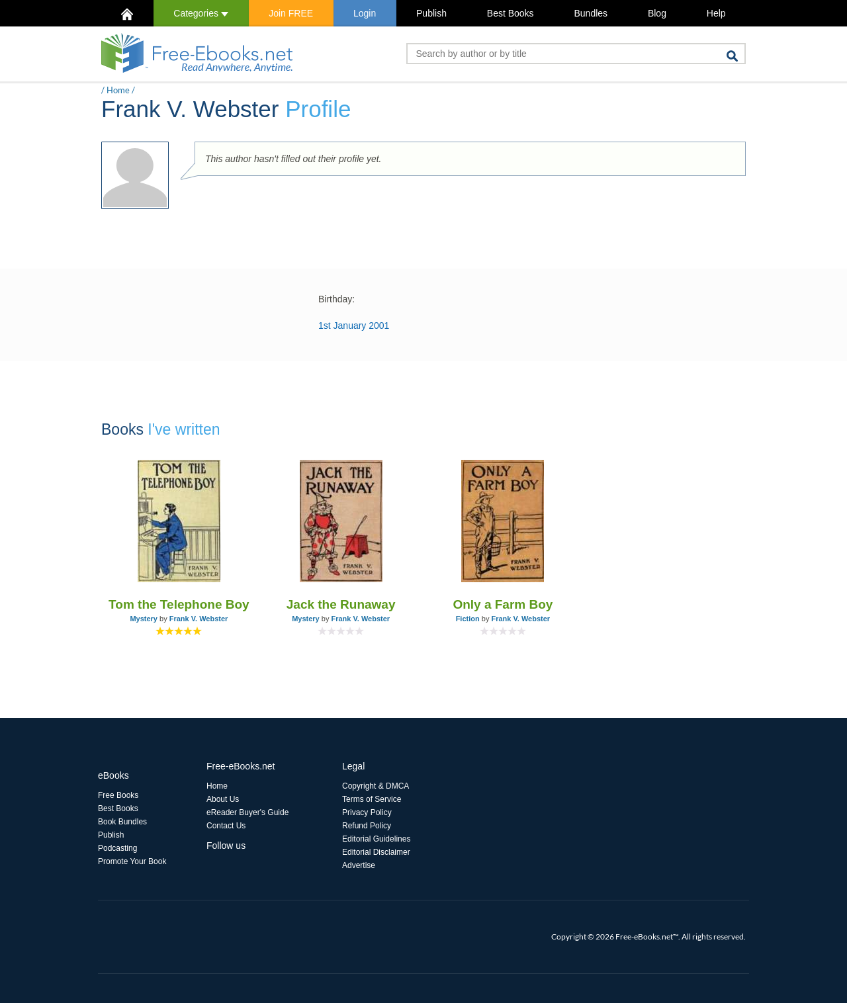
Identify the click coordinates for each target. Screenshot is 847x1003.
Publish (431, 13)
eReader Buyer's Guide (247, 812)
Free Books (118, 795)
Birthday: (336, 299)
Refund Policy (366, 825)
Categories (200, 13)
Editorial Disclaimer (376, 852)
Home (118, 90)
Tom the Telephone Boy (179, 604)
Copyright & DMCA (375, 786)
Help (716, 13)
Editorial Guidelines (376, 839)
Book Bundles (122, 821)
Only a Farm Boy (503, 604)
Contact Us (225, 825)
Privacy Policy (367, 812)
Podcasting (117, 848)
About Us (222, 799)
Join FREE (291, 13)
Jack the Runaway (341, 604)
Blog (657, 13)
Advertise (358, 865)
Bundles (590, 13)
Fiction (468, 619)
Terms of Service (371, 799)
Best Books (510, 13)
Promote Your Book (132, 861)
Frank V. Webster (198, 619)
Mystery (143, 619)
